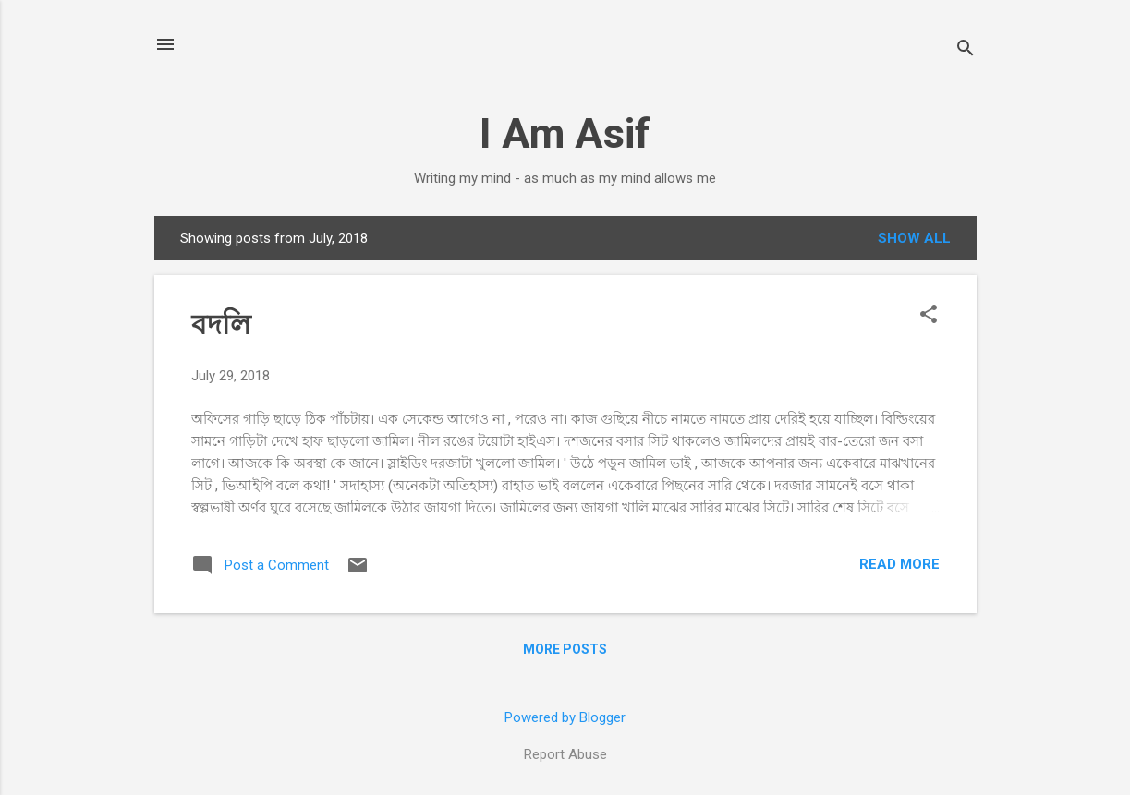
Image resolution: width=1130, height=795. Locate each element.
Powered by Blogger (565, 717)
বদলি (220, 324)
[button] (928, 316)
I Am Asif (565, 133)
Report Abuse (565, 754)
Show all (914, 238)
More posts (565, 649)
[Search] (965, 50)
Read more (899, 564)
